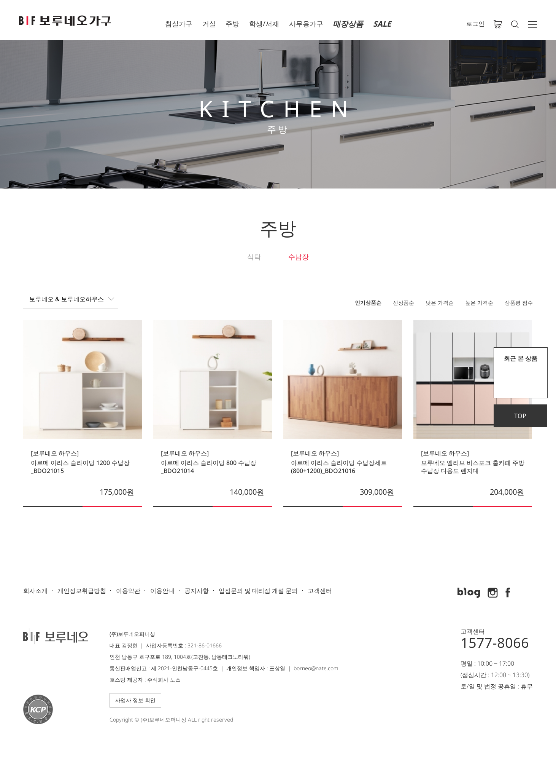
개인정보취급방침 (81, 590)
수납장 (298, 256)
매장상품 (348, 24)
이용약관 (128, 590)
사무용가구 (306, 23)
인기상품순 (368, 302)
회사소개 (35, 590)
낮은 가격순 (440, 302)
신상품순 (403, 302)
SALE (382, 24)
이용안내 (162, 590)
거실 (209, 23)
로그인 (475, 23)
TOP (520, 416)
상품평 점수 (519, 302)
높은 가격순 (479, 302)
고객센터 (320, 590)
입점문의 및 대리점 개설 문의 (258, 590)
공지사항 (196, 590)
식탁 (254, 256)
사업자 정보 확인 (135, 700)
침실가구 (178, 23)
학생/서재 (264, 23)
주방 (232, 23)
